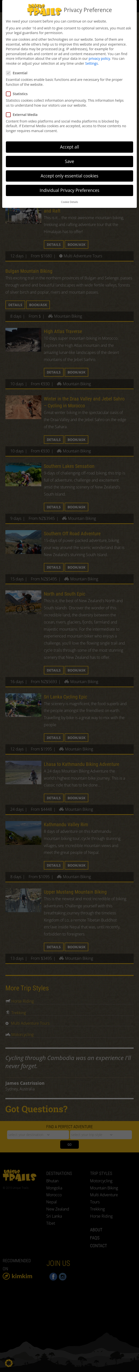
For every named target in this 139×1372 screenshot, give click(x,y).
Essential (18, 72)
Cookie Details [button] (69, 201)
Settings (91, 62)
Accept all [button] (69, 146)
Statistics (18, 93)
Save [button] (69, 160)
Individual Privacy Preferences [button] (69, 189)
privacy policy (99, 57)
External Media (23, 114)
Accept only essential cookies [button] (69, 175)
